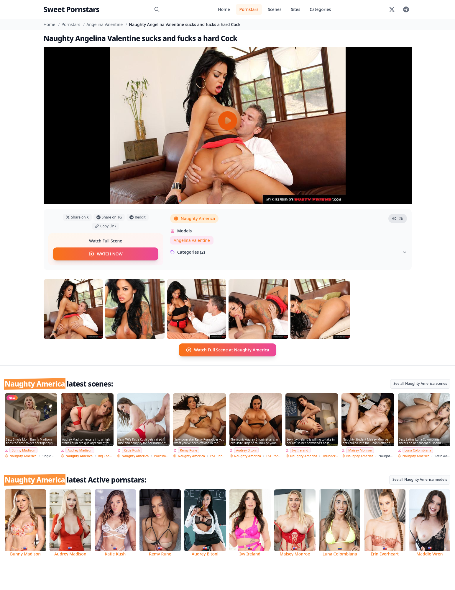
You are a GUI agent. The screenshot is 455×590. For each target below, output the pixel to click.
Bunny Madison (23, 450)
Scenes (274, 9)
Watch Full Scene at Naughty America (227, 350)
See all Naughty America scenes (420, 383)
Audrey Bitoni (246, 450)
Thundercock (330, 456)
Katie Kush (132, 450)
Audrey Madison (80, 450)
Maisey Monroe (360, 450)
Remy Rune (188, 450)
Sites (295, 9)
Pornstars (249, 9)
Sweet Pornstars (71, 9)
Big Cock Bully (106, 456)
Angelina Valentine (104, 24)
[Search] (157, 9)
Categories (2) (288, 252)
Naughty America (194, 218)
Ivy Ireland (300, 450)
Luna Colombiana (418, 450)
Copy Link (105, 226)
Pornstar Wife (162, 456)
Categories (320, 9)
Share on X (77, 217)
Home (224, 9)
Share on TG (109, 217)
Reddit (137, 217)
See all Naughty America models (419, 479)
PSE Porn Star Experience (218, 456)
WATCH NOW (105, 254)
